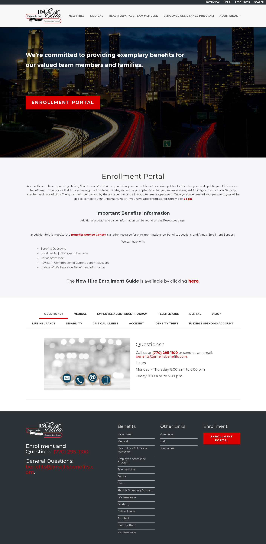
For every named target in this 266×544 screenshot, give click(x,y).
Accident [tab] (136, 323)
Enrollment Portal (62, 102)
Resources (242, 2)
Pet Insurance (127, 532)
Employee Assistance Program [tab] (122, 314)
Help (227, 2)
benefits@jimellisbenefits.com (161, 356)
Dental (122, 476)
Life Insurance (127, 497)
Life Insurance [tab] (43, 323)
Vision (121, 483)
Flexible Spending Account (135, 490)
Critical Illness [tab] (105, 323)
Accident (123, 518)
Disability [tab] (74, 323)
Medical (96, 16)
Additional (229, 16)
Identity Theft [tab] (167, 323)
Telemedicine (126, 469)
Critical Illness (126, 511)
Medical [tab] (80, 314)
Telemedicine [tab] (168, 314)
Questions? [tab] (53, 314)
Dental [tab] (195, 314)
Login (188, 199)
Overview (212, 2)
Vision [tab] (217, 314)
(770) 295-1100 (165, 353)
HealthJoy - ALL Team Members (133, 16)
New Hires (77, 16)
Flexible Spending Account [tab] (211, 323)
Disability (123, 504)
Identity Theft (127, 525)
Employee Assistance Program (189, 16)
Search (259, 2)
